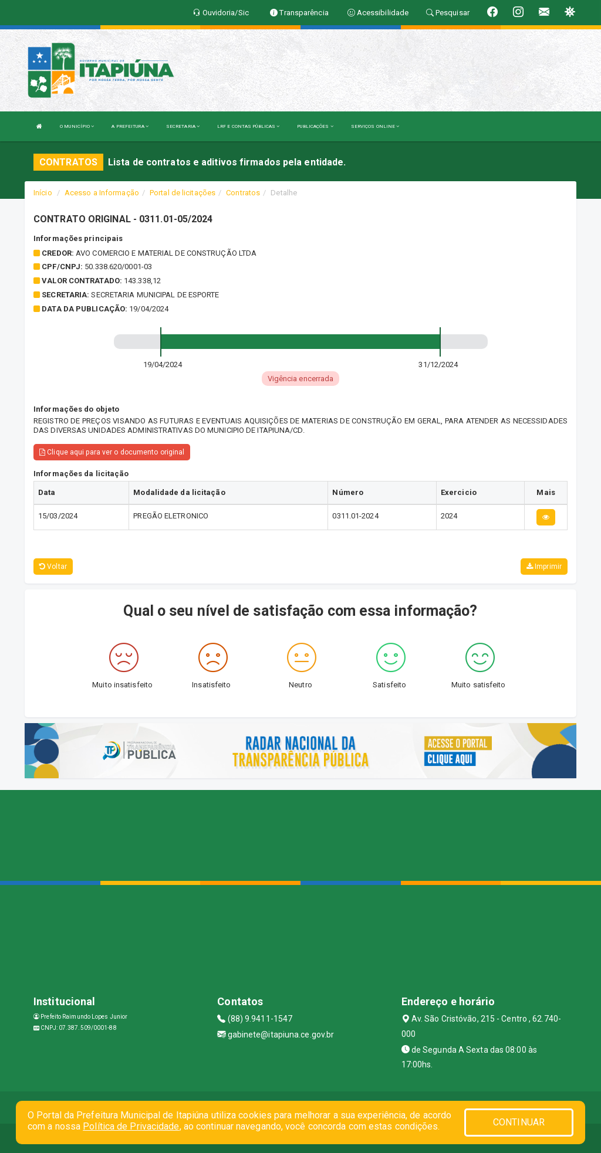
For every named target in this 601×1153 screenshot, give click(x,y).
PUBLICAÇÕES (315, 126)
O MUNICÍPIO (77, 126)
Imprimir (544, 566)
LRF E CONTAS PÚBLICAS (248, 126)
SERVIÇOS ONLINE (375, 126)
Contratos (243, 192)
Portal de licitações (182, 192)
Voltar (53, 566)
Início (42, 192)
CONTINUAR (519, 1122)
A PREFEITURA (130, 126)
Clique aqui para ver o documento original (111, 452)
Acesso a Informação (102, 192)
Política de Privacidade (131, 1126)
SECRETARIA (183, 126)
